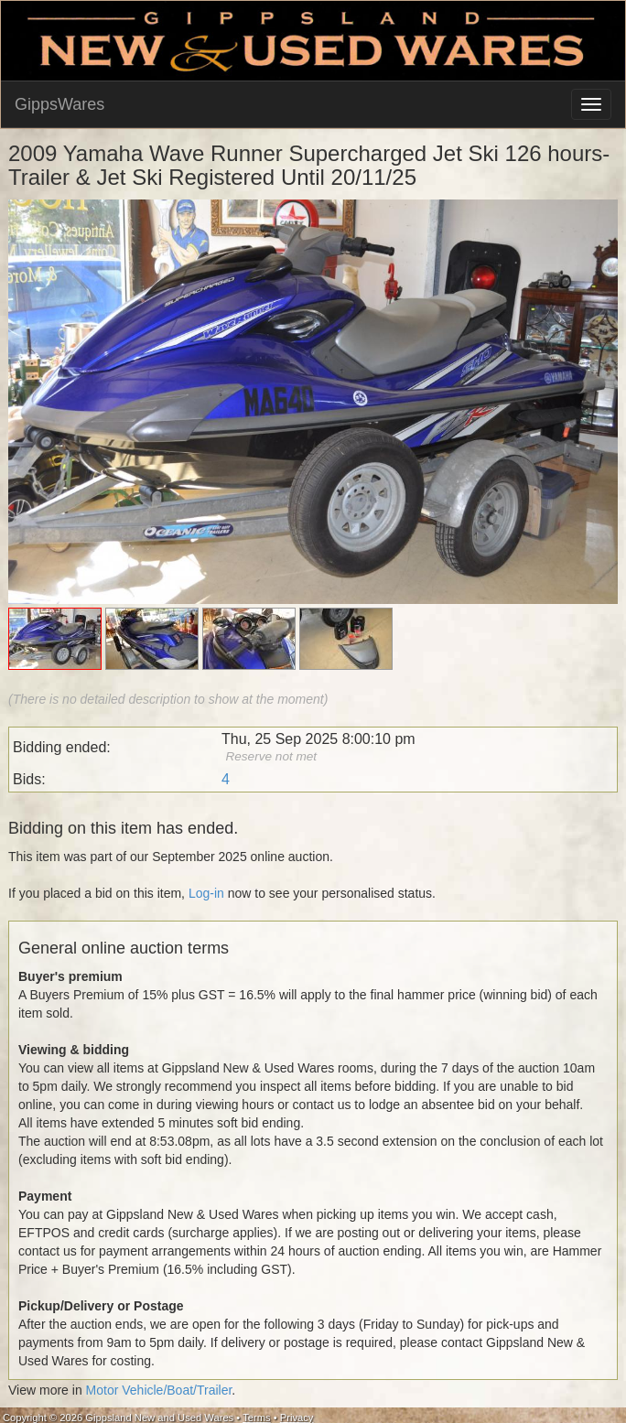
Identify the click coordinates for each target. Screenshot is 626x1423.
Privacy (297, 1417)
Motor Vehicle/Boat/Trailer (159, 1390)
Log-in (206, 893)
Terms (256, 1417)
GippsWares (59, 104)
